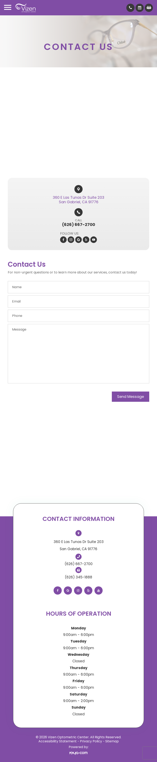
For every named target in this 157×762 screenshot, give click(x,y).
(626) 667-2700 (79, 564)
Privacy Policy (91, 741)
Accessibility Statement (57, 741)
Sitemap (112, 741)
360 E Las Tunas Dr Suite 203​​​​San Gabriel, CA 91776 (78, 199)
